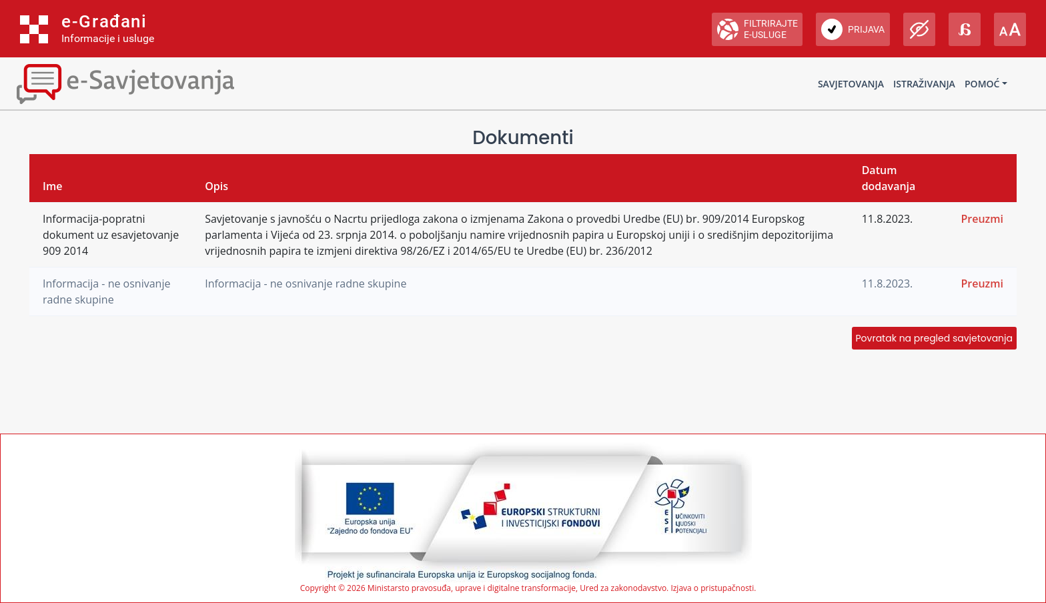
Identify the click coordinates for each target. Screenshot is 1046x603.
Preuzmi (982, 218)
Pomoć (982, 83)
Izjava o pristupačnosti (712, 588)
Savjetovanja (851, 83)
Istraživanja (924, 83)
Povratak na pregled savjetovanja (934, 338)
